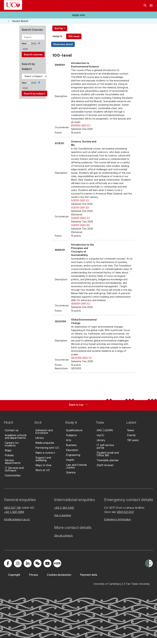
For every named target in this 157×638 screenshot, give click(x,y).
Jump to (57, 36)
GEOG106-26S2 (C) (81, 357)
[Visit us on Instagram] (18, 563)
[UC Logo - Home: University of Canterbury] (13, 5)
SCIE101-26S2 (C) (80, 218)
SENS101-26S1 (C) (80, 303)
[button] (78, 15)
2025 (33, 43)
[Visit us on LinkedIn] (28, 563)
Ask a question (62, 515)
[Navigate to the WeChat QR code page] (37, 563)
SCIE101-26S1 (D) (80, 207)
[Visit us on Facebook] (8, 563)
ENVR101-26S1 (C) (81, 125)
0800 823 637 (125, 512)
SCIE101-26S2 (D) (80, 225)
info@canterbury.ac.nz (17, 519)
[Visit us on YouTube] (47, 563)
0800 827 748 (12, 507)
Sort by (58, 28)
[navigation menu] (151, 5)
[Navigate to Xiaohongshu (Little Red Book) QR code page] (57, 563)
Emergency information (117, 519)
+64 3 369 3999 (14, 512)
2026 (25, 49)
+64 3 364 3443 (64, 507)
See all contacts (63, 535)
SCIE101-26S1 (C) (80, 200)
